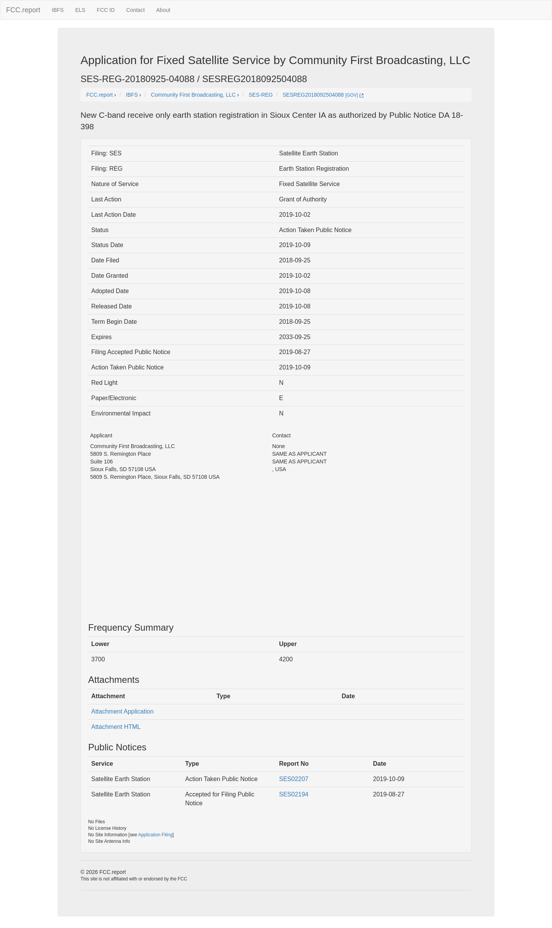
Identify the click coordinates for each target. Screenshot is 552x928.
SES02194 (294, 794)
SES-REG (261, 95)
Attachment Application (122, 711)
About (163, 10)
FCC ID (106, 10)
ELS (80, 10)
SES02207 (294, 779)
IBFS (58, 10)
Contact (135, 10)
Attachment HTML (116, 727)
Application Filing (155, 834)
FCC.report (23, 10)
